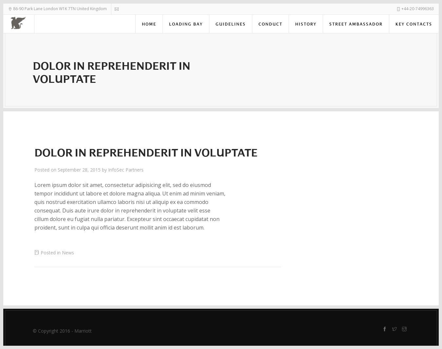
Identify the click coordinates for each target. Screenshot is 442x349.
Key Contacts (413, 24)
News (68, 252)
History (306, 24)
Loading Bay (186, 24)
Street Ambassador (356, 24)
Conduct (270, 24)
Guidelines (231, 24)
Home (149, 24)
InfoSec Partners (126, 170)
